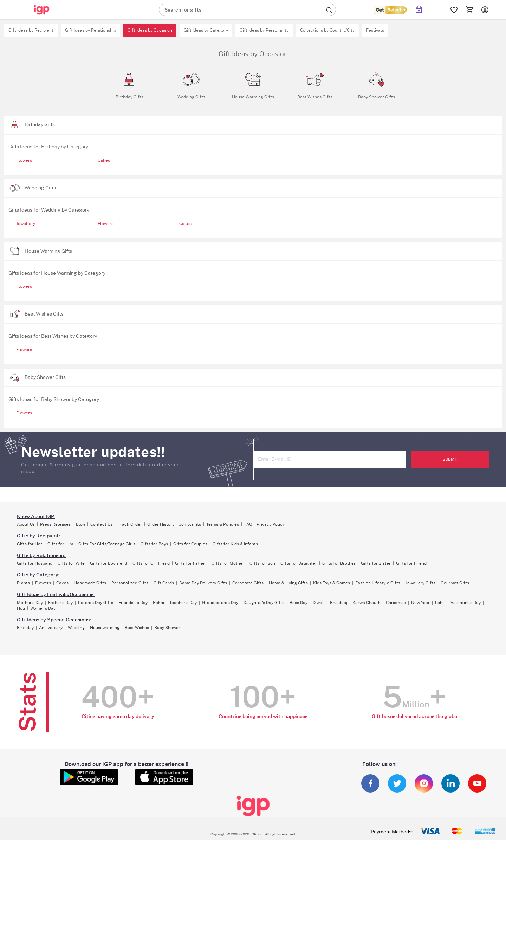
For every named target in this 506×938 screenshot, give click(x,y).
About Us (26, 524)
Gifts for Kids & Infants (235, 544)
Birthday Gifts (40, 124)
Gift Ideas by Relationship (90, 30)
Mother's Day (30, 603)
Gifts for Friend (411, 563)
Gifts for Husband (34, 563)
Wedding (76, 628)
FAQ (248, 524)
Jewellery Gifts (420, 583)
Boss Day (298, 603)
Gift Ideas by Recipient (30, 30)
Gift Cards (164, 583)
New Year (420, 603)
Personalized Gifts (129, 583)
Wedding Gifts (40, 187)
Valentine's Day (465, 603)
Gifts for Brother (339, 563)
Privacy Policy (271, 524)
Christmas (396, 603)
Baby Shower (167, 628)
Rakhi (158, 603)
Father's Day (60, 603)
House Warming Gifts (48, 251)
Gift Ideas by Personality (264, 30)
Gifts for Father (190, 563)
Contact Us (101, 524)
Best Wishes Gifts (44, 314)
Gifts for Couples (190, 544)
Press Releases (55, 524)
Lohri (440, 603)
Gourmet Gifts (455, 583)
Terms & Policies (222, 524)
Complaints (190, 524)
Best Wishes (137, 628)
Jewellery (25, 223)
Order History (160, 524)
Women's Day (43, 608)
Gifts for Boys (154, 544)
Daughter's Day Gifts (264, 603)
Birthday (25, 628)
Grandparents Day (220, 603)
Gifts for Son (262, 563)
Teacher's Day (183, 603)
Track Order (130, 524)
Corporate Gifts (248, 583)
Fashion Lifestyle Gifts (377, 583)
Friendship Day (133, 603)
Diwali (319, 603)
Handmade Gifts (90, 583)
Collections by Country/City (327, 30)
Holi (21, 608)
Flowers (24, 160)
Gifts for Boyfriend (108, 563)
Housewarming (104, 628)
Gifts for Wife (71, 563)
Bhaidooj (338, 603)
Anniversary (51, 628)
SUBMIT (450, 459)
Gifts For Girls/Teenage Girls (106, 544)
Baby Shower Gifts (45, 377)
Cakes (104, 160)
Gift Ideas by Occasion (150, 30)
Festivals (375, 30)
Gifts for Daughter (298, 563)
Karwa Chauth (366, 603)
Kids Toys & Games (331, 583)
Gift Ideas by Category (206, 30)
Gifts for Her (29, 544)
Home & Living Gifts (288, 583)
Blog (80, 524)
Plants (23, 583)
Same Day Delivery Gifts (203, 583)
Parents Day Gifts (95, 603)
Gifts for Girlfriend (151, 563)
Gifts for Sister (376, 563)
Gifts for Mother (228, 563)
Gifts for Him (60, 544)
